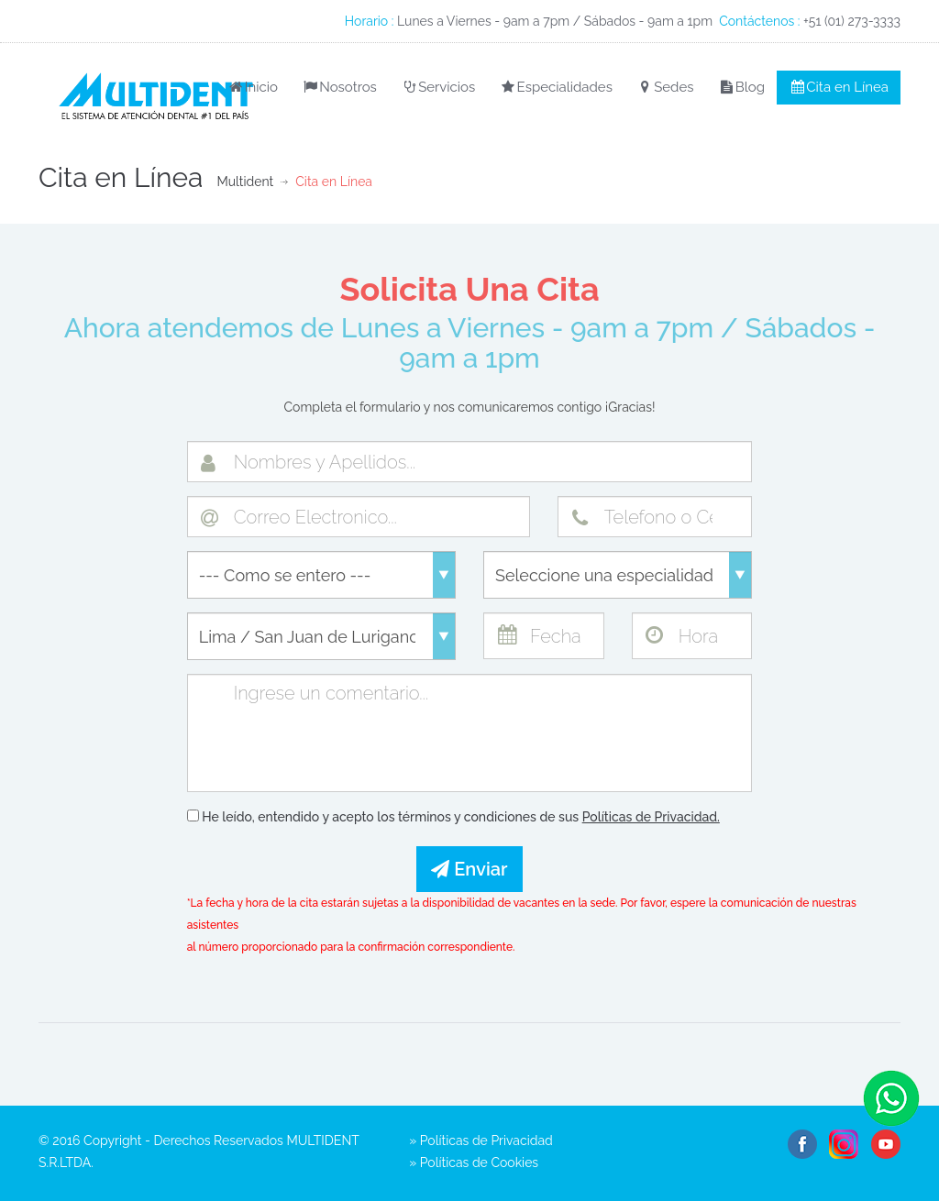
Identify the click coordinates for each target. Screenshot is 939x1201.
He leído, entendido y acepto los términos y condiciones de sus (453, 817)
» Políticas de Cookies (473, 1162)
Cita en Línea (839, 87)
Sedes (665, 87)
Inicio (251, 87)
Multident (244, 181)
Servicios (438, 87)
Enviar (469, 869)
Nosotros (339, 87)
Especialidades (556, 87)
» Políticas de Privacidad (481, 1140)
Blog (741, 87)
